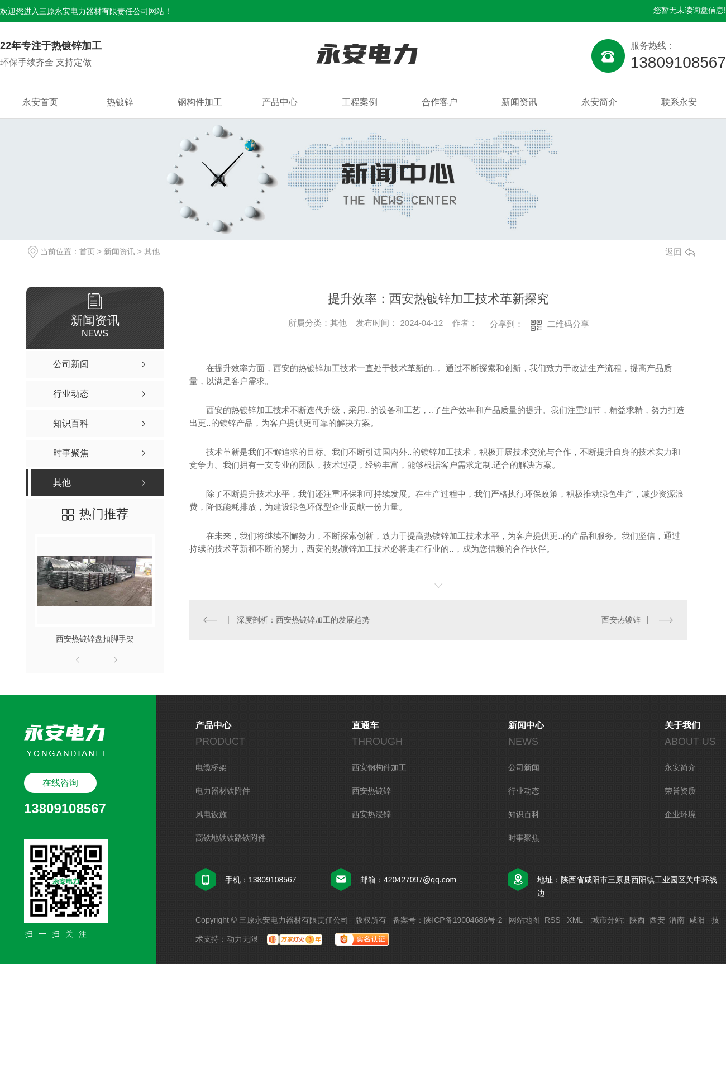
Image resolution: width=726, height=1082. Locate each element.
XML (576, 919)
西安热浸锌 (371, 814)
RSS (553, 919)
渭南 (677, 919)
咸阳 (697, 919)
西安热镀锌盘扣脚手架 (95, 638)
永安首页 (40, 102)
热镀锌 (120, 102)
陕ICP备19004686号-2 (463, 919)
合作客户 (439, 102)
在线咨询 (60, 782)
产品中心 (280, 102)
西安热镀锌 (621, 619)
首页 (87, 251)
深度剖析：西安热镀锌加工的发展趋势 (303, 619)
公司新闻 (523, 767)
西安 (657, 919)
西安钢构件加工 (379, 767)
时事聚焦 (523, 837)
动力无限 (242, 938)
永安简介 (599, 102)
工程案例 (360, 102)
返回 (680, 252)
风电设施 (211, 814)
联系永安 (679, 102)
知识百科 (523, 814)
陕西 (637, 919)
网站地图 (524, 919)
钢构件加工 (200, 102)
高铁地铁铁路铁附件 (230, 837)
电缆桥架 (211, 767)
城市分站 (607, 919)
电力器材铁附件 (222, 790)
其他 (152, 251)
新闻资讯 (519, 102)
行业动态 (523, 790)
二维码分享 (568, 324)
